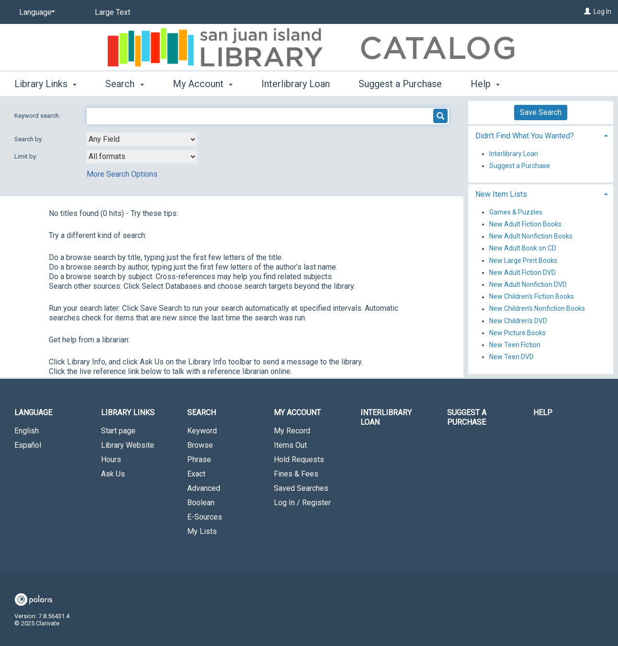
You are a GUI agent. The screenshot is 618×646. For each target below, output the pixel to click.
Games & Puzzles (515, 212)
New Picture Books (517, 333)
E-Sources (204, 516)
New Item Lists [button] (501, 194)
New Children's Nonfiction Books (537, 309)
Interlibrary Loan (295, 84)
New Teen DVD (511, 357)
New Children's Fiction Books (531, 297)
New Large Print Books (523, 260)
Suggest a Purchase (400, 84)
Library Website (127, 445)
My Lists (202, 531)
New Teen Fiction (514, 345)
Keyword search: (38, 115)
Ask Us (113, 473)
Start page (118, 430)
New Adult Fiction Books (525, 224)
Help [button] (485, 84)
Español (27, 445)
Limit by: (26, 156)
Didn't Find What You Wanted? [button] (524, 135)
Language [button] (33, 412)
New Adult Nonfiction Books (531, 236)
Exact (196, 473)
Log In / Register (302, 502)
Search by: (29, 139)
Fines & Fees (296, 473)
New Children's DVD (518, 321)
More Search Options (122, 174)
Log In (602, 11)
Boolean (200, 502)
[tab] (540, 135)
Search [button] (124, 84)
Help (542, 412)
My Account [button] (203, 84)
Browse (200, 445)
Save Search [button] (541, 112)
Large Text (112, 12)
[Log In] (587, 11)
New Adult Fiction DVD (522, 272)
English (26, 430)
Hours (111, 459)
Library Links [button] (45, 84)
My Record (292, 430)
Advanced (203, 488)
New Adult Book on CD (522, 248)
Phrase (199, 459)
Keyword (202, 430)
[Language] (35, 12)
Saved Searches (301, 488)
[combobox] (142, 139)
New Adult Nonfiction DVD (528, 284)
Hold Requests (299, 459)
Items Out (290, 445)
